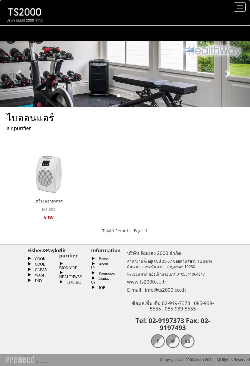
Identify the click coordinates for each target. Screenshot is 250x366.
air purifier (19, 128)
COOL (38, 264)
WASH (38, 274)
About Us (99, 265)
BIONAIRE (68, 267)
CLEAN (39, 269)
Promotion (105, 273)
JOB (100, 287)
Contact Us (101, 280)
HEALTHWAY (70, 276)
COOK (38, 258)
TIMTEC (72, 282)
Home (101, 258)
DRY (37, 280)
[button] (18, 74)
